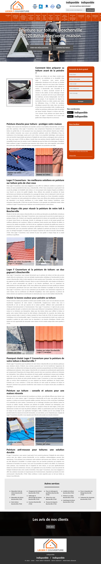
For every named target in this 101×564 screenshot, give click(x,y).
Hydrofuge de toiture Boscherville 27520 (69, 501)
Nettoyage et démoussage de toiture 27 (73, 18)
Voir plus (50, 527)
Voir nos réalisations (39, 48)
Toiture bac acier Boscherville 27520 (51, 498)
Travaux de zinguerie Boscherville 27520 (51, 503)
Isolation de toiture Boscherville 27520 (68, 492)
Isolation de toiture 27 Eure (57, 17)
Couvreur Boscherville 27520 (35, 503)
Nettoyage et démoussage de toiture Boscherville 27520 (35, 497)
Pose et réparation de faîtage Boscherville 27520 (86, 493)
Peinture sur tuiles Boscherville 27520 (68, 496)
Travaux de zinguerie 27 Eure (50, 17)
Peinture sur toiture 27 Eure (38, 17)
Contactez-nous (63, 48)
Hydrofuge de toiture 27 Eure (15, 17)
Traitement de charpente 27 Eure (31, 17)
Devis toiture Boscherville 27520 (16, 503)
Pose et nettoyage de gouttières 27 (64, 18)
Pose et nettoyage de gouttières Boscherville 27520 (52, 493)
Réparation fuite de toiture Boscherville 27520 (16, 493)
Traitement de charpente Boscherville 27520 (87, 498)
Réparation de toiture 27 (95, 17)
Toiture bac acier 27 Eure (44, 17)
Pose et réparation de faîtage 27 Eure (23, 17)
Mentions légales (69, 560)
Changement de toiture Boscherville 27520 (35, 492)
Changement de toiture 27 (81, 17)
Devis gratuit (57, 560)
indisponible (72, 2)
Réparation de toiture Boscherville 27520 (17, 498)
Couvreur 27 (8, 16)
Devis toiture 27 (88, 17)
